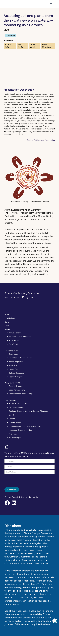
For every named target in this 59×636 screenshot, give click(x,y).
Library (7, 329)
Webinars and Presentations (20, 337)
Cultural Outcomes (16, 373)
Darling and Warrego (17, 407)
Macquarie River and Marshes (20, 430)
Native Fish (13, 369)
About (6, 326)
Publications (14, 340)
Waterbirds (13, 365)
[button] (50, 2)
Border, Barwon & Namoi (18, 403)
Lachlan (12, 419)
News (6, 322)
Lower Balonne (15, 422)
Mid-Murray (13, 434)
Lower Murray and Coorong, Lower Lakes (25, 426)
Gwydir (12, 415)
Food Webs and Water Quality (20, 394)
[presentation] (21, 479)
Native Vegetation (16, 362)
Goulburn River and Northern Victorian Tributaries (28, 411)
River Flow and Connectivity (20, 358)
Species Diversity (16, 386)
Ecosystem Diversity (17, 390)
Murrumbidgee (15, 438)
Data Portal (13, 344)
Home (6, 314)
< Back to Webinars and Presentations (40, 140)
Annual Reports (15, 333)
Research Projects (16, 377)
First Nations (9, 318)
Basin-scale (13, 354)
